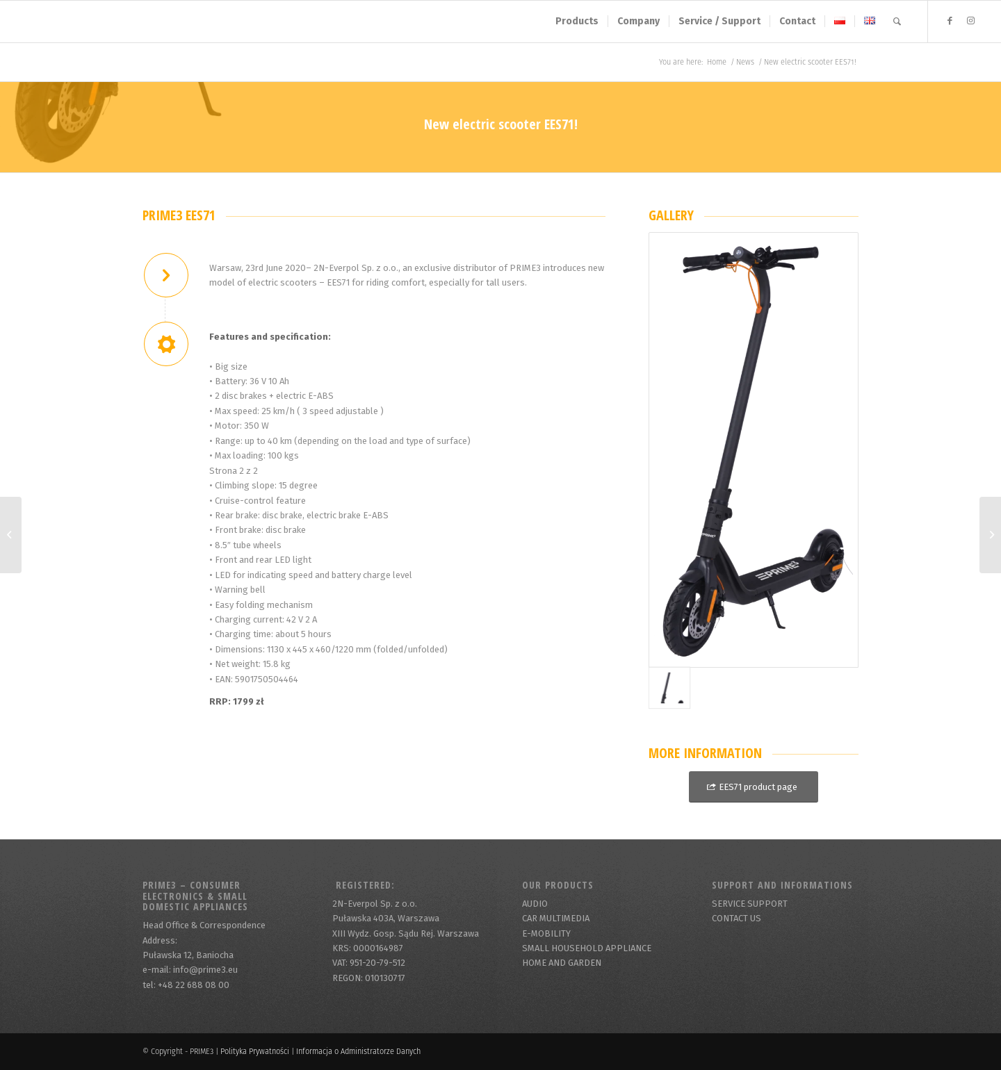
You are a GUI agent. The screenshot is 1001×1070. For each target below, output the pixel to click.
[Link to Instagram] (970, 20)
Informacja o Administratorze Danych (358, 1051)
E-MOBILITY (546, 933)
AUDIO (535, 903)
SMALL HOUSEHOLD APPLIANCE (586, 948)
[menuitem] (577, 21)
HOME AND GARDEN (561, 962)
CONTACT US (736, 918)
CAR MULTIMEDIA (555, 918)
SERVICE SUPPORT (750, 903)
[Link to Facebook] (949, 20)
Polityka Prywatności (254, 1051)
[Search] (897, 21)
